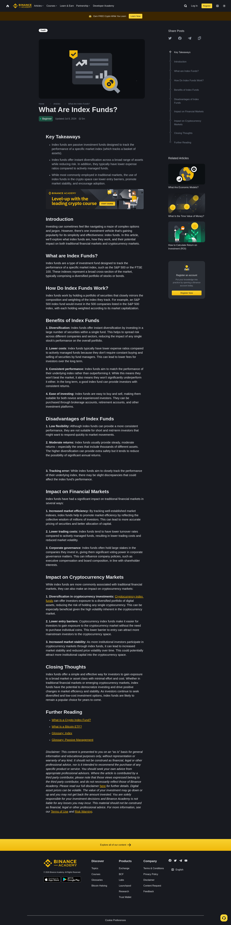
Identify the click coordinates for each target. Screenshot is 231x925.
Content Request (152, 885)
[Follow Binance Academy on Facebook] (170, 860)
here (103, 786)
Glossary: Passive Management (72, 739)
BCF (121, 874)
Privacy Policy (150, 874)
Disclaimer (149, 880)
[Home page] (22, 6)
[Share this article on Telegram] (189, 38)
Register (207, 6)
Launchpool (125, 885)
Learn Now (136, 16)
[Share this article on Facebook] (180, 38)
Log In (194, 6)
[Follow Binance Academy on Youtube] (185, 861)
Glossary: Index (62, 733)
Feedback (148, 891)
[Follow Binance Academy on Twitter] (175, 860)
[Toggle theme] (224, 6)
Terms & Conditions (153, 868)
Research (124, 891)
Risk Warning (83, 811)
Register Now (186, 293)
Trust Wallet (125, 897)
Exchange (124, 868)
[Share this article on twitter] (170, 38)
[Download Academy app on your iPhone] (52, 880)
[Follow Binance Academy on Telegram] (180, 860)
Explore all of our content (115, 844)
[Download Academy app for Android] (71, 880)
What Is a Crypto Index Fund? (71, 720)
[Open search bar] (184, 6)
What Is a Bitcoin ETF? (67, 726)
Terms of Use (59, 811)
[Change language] (217, 6)
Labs (121, 880)
